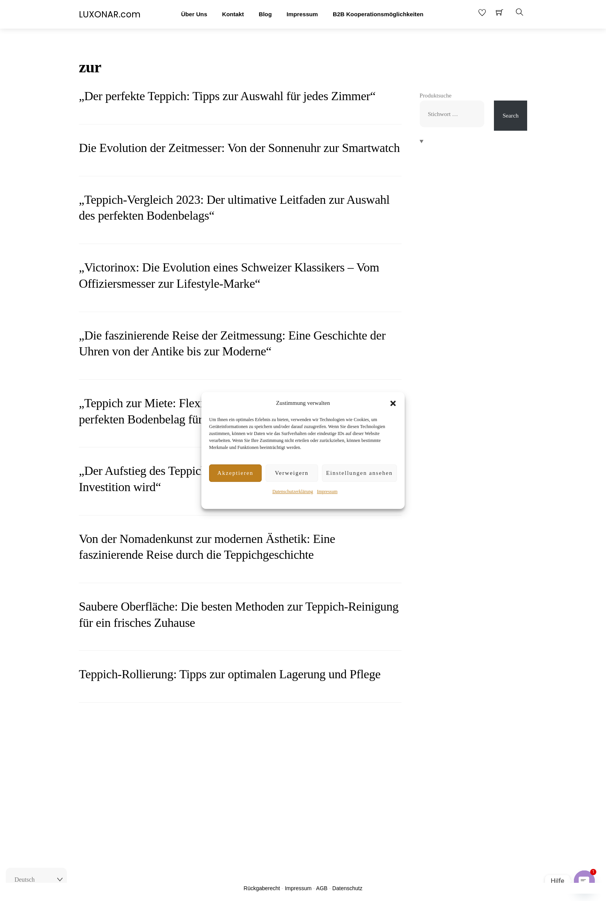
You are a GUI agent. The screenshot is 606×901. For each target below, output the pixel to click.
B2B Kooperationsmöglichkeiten (378, 14)
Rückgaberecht (261, 888)
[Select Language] (36, 880)
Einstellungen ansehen (359, 473)
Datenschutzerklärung (292, 491)
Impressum (327, 491)
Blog (265, 14)
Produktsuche (436, 95)
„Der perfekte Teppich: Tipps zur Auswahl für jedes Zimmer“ (227, 96)
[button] (393, 403)
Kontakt (233, 14)
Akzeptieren (235, 473)
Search (510, 115)
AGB (322, 888)
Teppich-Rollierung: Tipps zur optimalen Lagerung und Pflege (230, 674)
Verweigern (291, 473)
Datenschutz (347, 888)
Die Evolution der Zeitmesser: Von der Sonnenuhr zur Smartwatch (239, 148)
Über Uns (194, 14)
